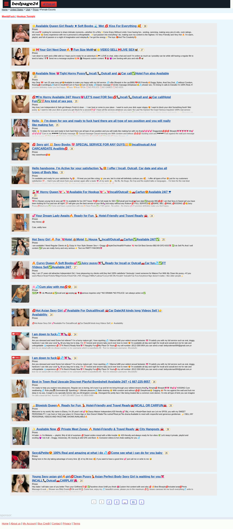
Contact (56, 523)
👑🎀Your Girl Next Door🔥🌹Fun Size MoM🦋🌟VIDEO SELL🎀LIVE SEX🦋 (85, 49)
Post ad (49, 4)
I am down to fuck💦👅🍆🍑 (52, 334)
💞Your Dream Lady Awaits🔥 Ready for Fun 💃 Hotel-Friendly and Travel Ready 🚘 (90, 215)
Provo (35, 9)
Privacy (67, 523)
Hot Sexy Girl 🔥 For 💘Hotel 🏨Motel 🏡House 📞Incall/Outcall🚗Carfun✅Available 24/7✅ (96, 239)
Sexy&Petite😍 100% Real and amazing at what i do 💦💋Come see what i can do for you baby (97, 452)
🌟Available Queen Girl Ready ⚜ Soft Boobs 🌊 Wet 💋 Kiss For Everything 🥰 (87, 26)
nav (6, 4)
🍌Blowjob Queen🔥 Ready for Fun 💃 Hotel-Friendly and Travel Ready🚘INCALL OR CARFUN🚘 (99, 405)
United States (16, 9)
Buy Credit (44, 523)
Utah (28, 9)
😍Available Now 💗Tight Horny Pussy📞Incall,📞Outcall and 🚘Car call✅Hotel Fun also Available (100, 73)
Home (5, 9)
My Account (29, 523)
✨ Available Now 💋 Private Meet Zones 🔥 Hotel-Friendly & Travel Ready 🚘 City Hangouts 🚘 (98, 429)
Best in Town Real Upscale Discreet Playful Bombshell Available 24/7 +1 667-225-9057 (91, 381)
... (125, 502)
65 (133, 502)
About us (16, 523)
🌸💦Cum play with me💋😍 (52, 286)
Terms (76, 523)
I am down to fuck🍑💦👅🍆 (52, 358)
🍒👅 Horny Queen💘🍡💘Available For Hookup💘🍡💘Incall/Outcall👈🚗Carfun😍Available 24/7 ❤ (101, 192)
